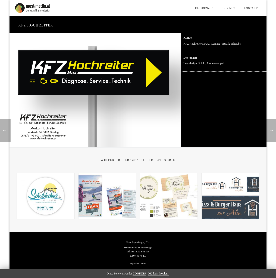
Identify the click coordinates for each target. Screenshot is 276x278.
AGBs (143, 263)
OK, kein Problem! (158, 273)
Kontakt (251, 8)
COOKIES (139, 273)
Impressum (134, 263)
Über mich (229, 8)
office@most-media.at (138, 251)
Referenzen (204, 8)
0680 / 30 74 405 (138, 256)
